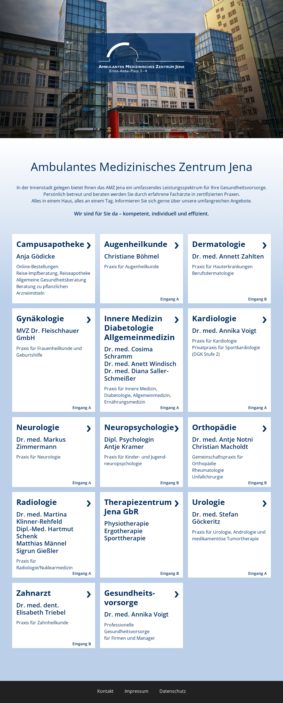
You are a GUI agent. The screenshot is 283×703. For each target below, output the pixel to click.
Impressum (136, 691)
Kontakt (105, 691)
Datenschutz (172, 691)
